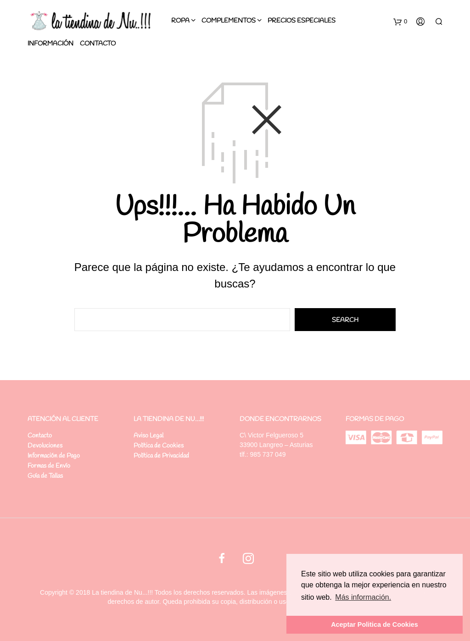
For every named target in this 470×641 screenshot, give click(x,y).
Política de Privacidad (161, 456)
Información (50, 43)
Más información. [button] (363, 597)
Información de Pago (54, 456)
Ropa (180, 21)
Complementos (228, 21)
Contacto (98, 43)
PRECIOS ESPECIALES (302, 21)
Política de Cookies (159, 446)
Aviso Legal (148, 435)
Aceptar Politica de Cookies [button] (374, 624)
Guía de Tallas (45, 476)
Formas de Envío (49, 466)
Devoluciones (45, 446)
